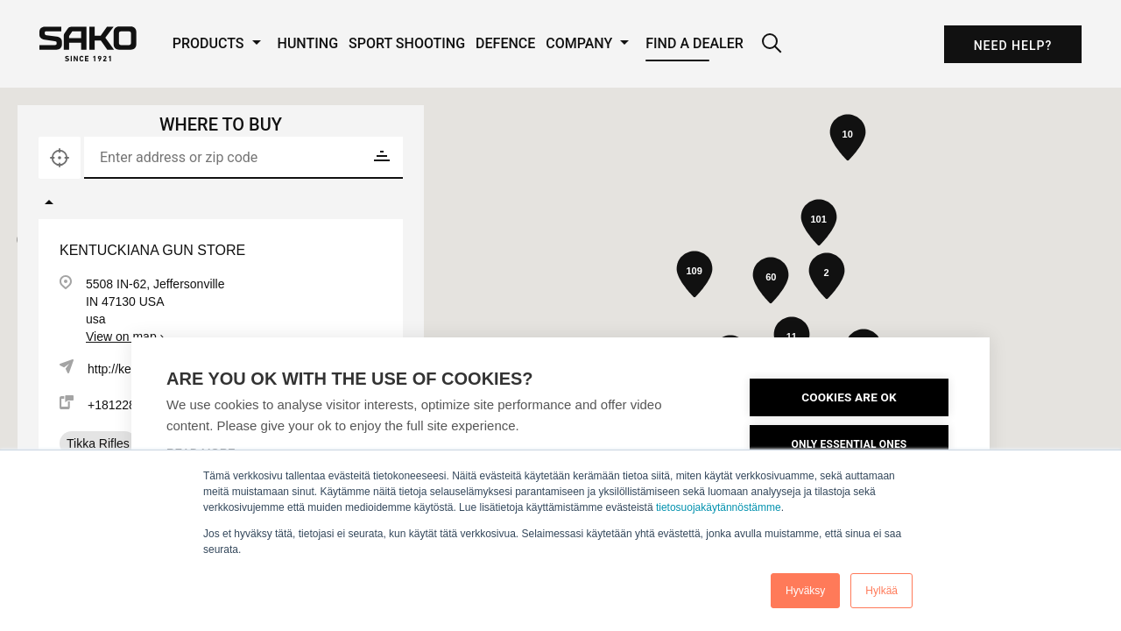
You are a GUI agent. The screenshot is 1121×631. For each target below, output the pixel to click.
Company (590, 43)
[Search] (771, 44)
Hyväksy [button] (805, 591)
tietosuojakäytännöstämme (718, 507)
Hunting (308, 43)
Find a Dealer (694, 43)
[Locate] (60, 158)
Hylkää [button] (881, 591)
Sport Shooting (407, 43)
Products (220, 43)
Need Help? (1013, 46)
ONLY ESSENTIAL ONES (849, 444)
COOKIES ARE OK (849, 397)
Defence (505, 43)
